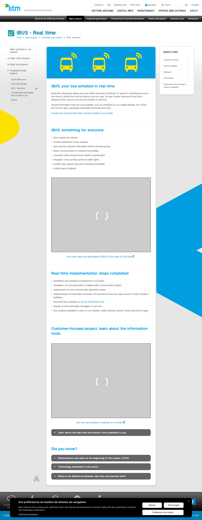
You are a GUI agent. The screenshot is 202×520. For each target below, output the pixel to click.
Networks (168, 72)
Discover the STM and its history (49, 19)
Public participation (157, 19)
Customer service (171, 60)
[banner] (28, 8)
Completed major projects (52, 38)
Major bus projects (19, 64)
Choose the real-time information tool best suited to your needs (82, 113)
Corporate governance (96, 19)
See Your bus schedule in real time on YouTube (99, 422)
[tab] (101, 432)
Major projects (75, 19)
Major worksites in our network (20, 50)
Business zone (177, 19)
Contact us (98, 5)
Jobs (109, 5)
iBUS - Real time (18, 88)
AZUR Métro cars (18, 79)
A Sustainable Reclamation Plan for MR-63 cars (22, 94)
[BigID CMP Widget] (101, 508)
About (194, 10)
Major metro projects (20, 58)
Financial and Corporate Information (127, 19)
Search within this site (162, 4)
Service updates (170, 66)
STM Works (168, 78)
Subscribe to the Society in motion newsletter (175, 85)
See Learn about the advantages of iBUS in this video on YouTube (99, 256)
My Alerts (150, 5)
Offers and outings (172, 10)
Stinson (14, 100)
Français (195, 5)
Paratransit (145, 10)
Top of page (36, 479)
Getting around (102, 10)
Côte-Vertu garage (19, 84)
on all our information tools (91, 302)
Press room (135, 5)
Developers (193, 19)
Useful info (125, 10)
